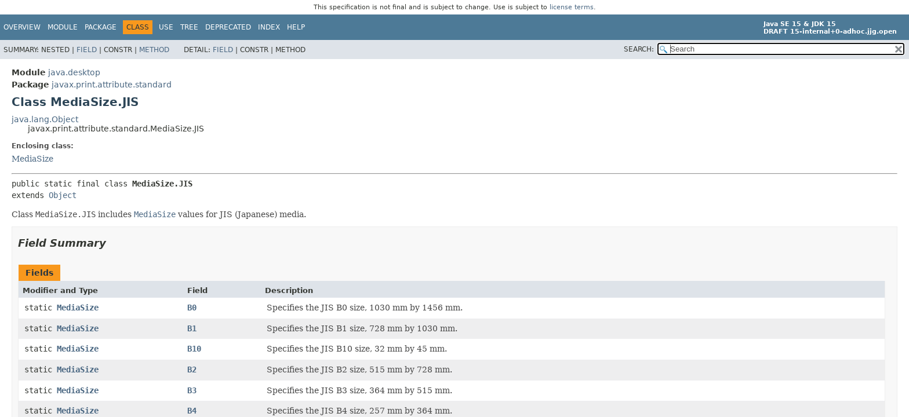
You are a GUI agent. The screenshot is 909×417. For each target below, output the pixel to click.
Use (166, 27)
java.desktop (74, 72)
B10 (194, 348)
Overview (22, 27)
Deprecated (228, 27)
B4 (192, 410)
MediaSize (32, 158)
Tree (189, 27)
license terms (572, 7)
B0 (192, 307)
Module (63, 27)
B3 (192, 390)
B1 (192, 328)
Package (101, 27)
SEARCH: (639, 49)
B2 (192, 369)
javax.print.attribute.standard (112, 84)
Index (269, 27)
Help (296, 27)
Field (87, 50)
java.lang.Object (45, 119)
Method (154, 50)
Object (63, 195)
